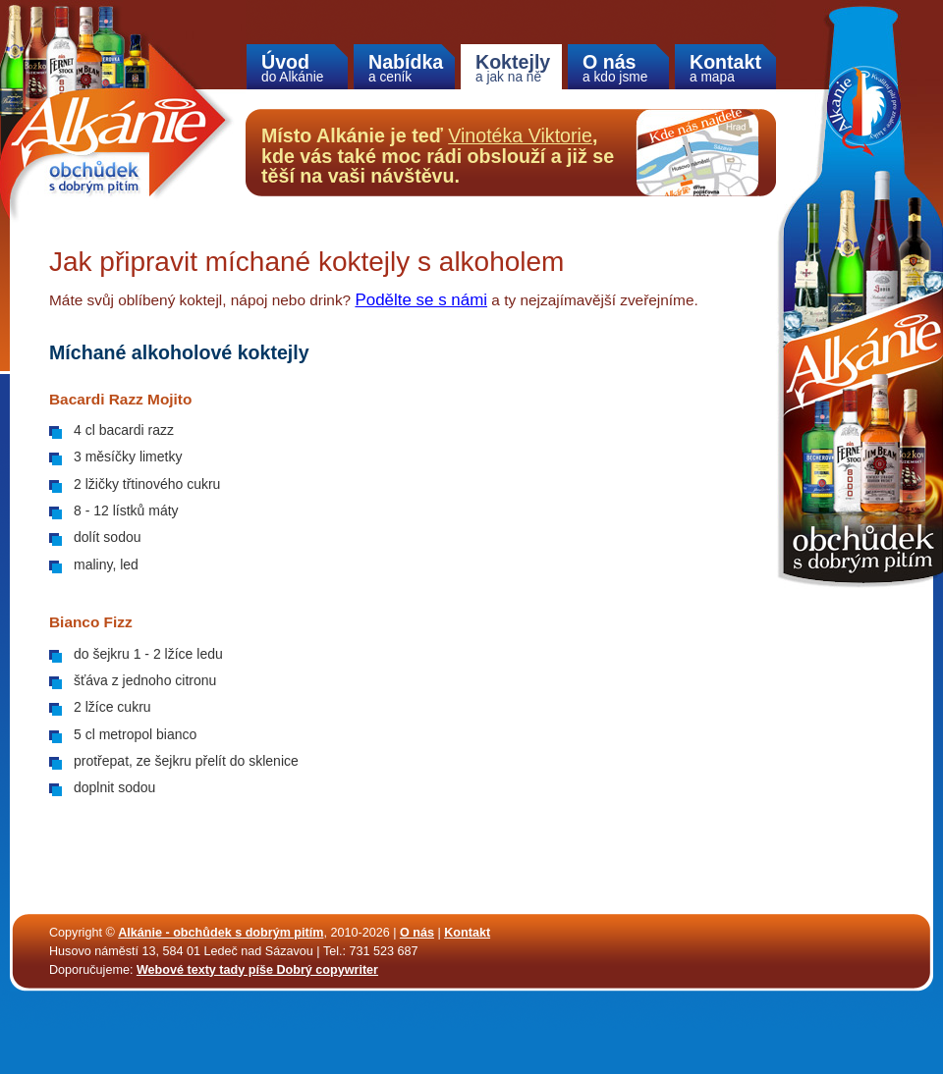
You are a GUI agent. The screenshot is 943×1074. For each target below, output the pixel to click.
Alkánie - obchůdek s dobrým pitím (220, 933)
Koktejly (512, 68)
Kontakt (725, 68)
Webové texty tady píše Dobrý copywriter (257, 970)
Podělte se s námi (421, 300)
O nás (618, 68)
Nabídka (405, 68)
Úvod (297, 68)
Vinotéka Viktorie (520, 135)
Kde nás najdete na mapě (697, 152)
